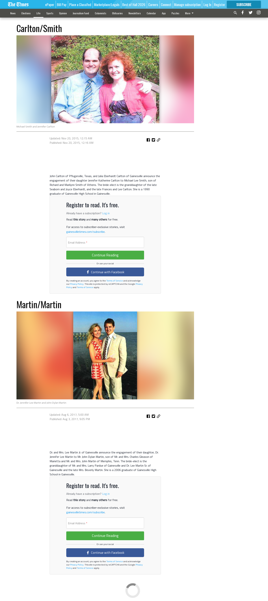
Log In (207, 4)
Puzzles (175, 13)
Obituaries (117, 13)
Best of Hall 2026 (133, 4)
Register (219, 4)
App (164, 13)
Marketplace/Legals (107, 4)
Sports (49, 13)
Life (38, 13)
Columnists (100, 13)
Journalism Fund (81, 13)
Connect (166, 4)
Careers (153, 4)
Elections (26, 13)
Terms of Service (114, 280)
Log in (106, 213)
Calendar (151, 13)
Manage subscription (187, 4)
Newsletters (135, 13)
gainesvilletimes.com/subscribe (85, 231)
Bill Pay (61, 4)
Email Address (77, 242)
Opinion (63, 13)
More (190, 13)
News (13, 13)
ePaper (49, 4)
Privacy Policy (76, 284)
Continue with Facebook (105, 272)
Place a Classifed (80, 4)
